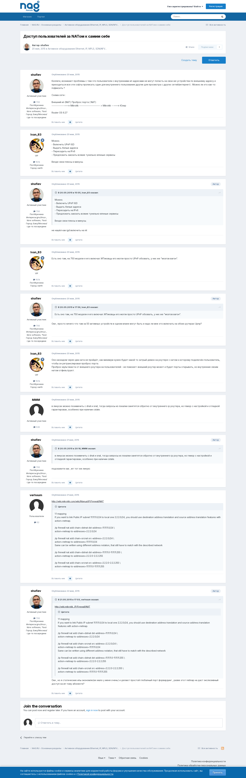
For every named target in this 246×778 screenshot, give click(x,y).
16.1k (36, 162)
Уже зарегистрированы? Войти (185, 6)
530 (36, 427)
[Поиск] (186, 16)
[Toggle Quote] (56, 192)
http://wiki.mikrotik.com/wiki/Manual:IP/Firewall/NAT (78, 501)
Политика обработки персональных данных (202, 765)
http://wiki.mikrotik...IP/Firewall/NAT (72, 606)
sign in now (92, 710)
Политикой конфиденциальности (95, 774)
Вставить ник (58, 122)
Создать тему (189, 60)
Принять (217, 772)
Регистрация (215, 6)
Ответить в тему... (49, 722)
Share (190, 47)
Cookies (143, 758)
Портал (41, 16)
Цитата (78, 122)
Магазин (27, 16)
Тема (112, 758)
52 (36, 522)
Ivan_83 (35, 134)
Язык (101, 758)
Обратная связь (127, 758)
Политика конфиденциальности (208, 761)
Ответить (214, 60)
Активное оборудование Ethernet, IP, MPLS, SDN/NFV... (77, 48)
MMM (36, 399)
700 (36, 102)
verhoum (36, 495)
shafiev (44, 45)
